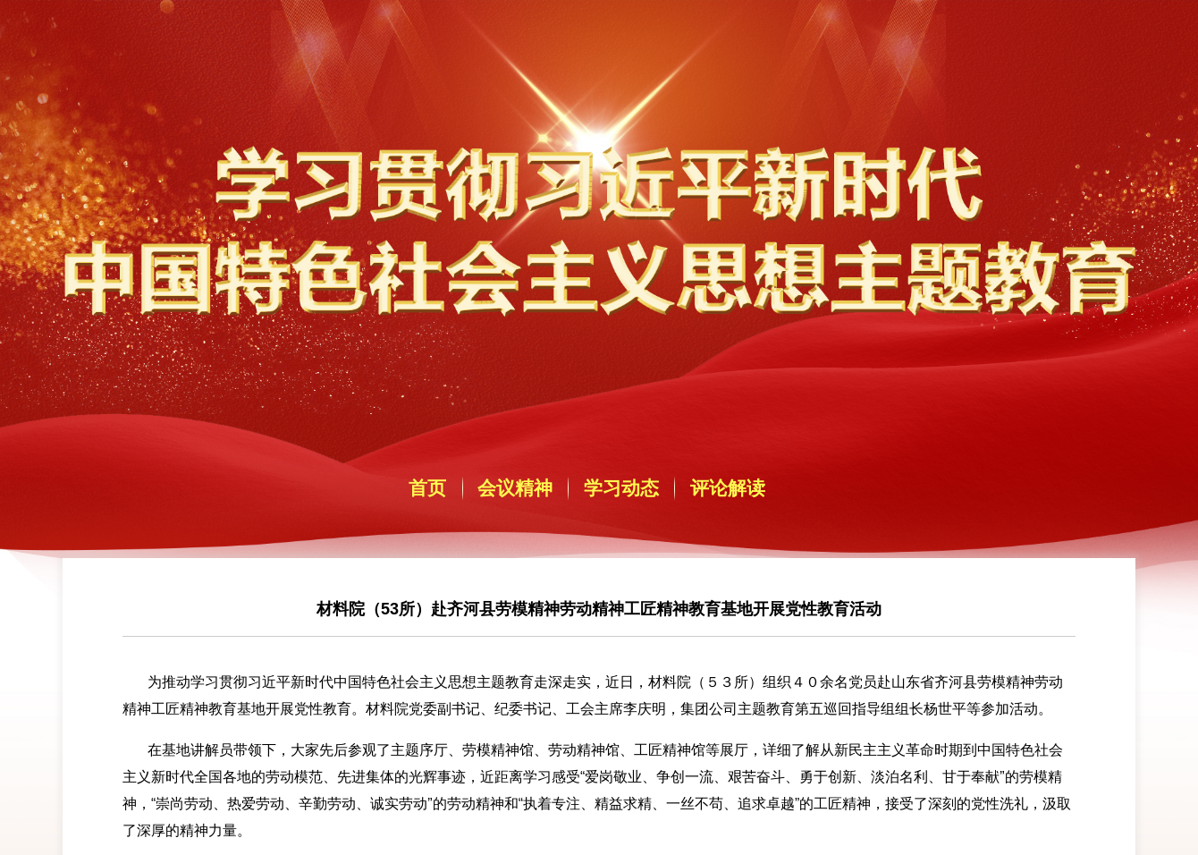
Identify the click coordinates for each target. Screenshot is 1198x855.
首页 (427, 488)
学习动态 (621, 488)
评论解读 (727, 488)
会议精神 (515, 488)
